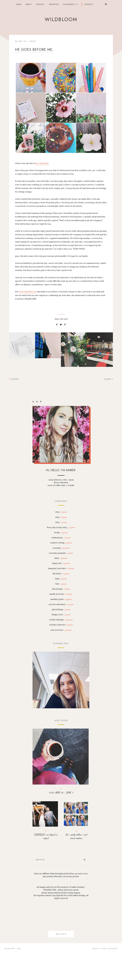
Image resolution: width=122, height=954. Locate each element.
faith (33, 41)
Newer (14, 379)
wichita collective (61, 625)
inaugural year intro (61, 568)
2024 (61, 517)
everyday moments (61, 553)
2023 (61, 512)
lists (61, 584)
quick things (61, 609)
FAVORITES (54, 4)
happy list (61, 563)
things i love (61, 614)
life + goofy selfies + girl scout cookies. (76, 836)
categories (69, 4)
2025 (61, 522)
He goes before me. (34, 49)
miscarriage (61, 589)
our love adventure (61, 604)
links (61, 579)
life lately (61, 573)
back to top (61, 934)
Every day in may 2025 (61, 527)
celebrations (61, 537)
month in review (60, 594)
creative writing (61, 543)
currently (61, 548)
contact (40, 4)
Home (18, 4)
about (29, 4)
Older (108, 379)
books (61, 532)
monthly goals (61, 599)
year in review (61, 630)
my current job (42, 163)
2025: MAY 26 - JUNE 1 (61, 792)
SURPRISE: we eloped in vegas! (46, 836)
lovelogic (113, 948)
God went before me (27, 291)
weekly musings (61, 619)
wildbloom (61, 19)
